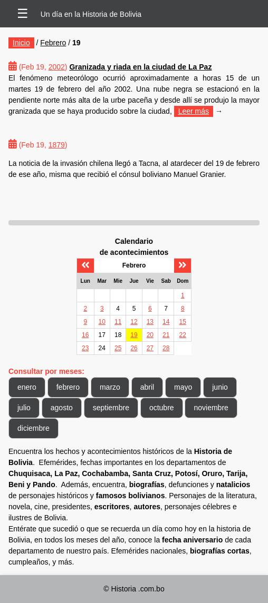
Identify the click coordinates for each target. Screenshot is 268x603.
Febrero (53, 42)
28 (165, 348)
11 (117, 321)
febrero (68, 387)
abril (147, 387)
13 (150, 321)
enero (26, 387)
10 (102, 321)
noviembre (211, 407)
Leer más (193, 111)
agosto (62, 407)
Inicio (21, 42)
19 (133, 335)
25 (117, 348)
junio (220, 387)
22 (182, 335)
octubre (161, 407)
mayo (183, 387)
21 (165, 335)
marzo (110, 387)
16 (85, 335)
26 (133, 348)
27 (150, 348)
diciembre (33, 428)
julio (24, 407)
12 (133, 321)
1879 (57, 145)
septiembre (111, 407)
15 (182, 321)
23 (85, 348)
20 (150, 335)
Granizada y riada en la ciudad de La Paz (140, 67)
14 (165, 321)
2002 (57, 67)
